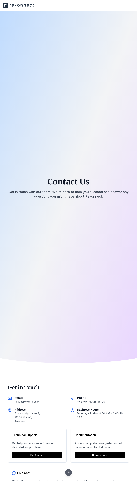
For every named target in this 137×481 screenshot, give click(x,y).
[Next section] (68, 472)
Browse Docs (99, 455)
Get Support (37, 455)
